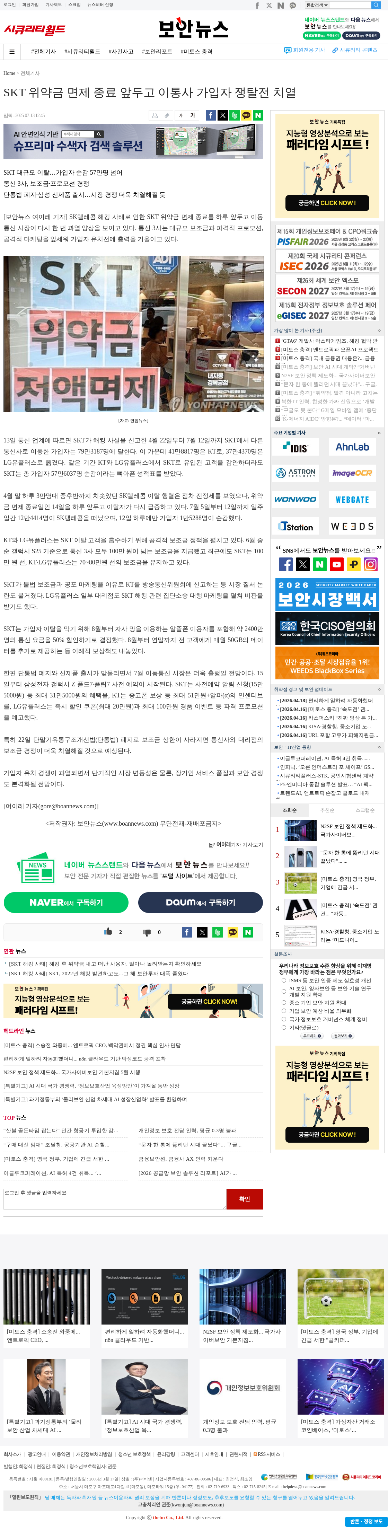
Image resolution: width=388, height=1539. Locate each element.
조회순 (289, 810)
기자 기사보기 (236, 844)
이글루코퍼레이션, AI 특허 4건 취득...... (325, 758)
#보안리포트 (157, 51)
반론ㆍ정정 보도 (366, 1521)
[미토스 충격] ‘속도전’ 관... (324, 709)
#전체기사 (43, 51)
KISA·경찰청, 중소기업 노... (325, 726)
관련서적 (238, 1454)
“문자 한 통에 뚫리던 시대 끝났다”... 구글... (190, 1144)
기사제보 (53, 4)
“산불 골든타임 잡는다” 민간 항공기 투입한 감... (60, 1130)
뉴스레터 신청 (100, 4)
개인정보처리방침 (94, 1454)
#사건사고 (121, 51)
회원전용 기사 (309, 50)
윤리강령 (166, 1454)
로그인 (9, 4)
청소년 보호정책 (134, 1454)
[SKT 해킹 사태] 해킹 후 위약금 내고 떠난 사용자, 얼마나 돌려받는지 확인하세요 (105, 964)
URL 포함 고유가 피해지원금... (329, 735)
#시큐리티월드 (82, 51)
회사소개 (12, 1454)
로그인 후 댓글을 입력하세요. (115, 1199)
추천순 (327, 810)
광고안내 (37, 1454)
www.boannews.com (130, 823)
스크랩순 (365, 810)
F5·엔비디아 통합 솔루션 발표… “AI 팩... (326, 784)
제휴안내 (214, 1454)
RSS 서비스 (269, 1454)
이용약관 (61, 1454)
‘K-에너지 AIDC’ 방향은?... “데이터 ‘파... (327, 419)
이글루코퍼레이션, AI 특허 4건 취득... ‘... (52, 1173)
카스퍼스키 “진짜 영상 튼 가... (328, 718)
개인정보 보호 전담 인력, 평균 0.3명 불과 (188, 1130)
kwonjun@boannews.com (197, 1504)
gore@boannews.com (68, 806)
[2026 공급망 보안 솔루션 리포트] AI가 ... (188, 1173)
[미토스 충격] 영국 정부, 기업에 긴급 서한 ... (56, 1159)
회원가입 (30, 4)
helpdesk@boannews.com (304, 1486)
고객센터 (190, 1454)
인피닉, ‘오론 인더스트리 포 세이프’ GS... (327, 767)
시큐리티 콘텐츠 (359, 50)
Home (9, 73)
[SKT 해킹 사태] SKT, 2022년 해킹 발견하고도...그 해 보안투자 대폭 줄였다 (98, 973)
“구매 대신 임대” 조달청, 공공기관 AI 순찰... (56, 1144)
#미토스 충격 (197, 51)
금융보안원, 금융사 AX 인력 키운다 (181, 1159)
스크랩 (74, 4)
